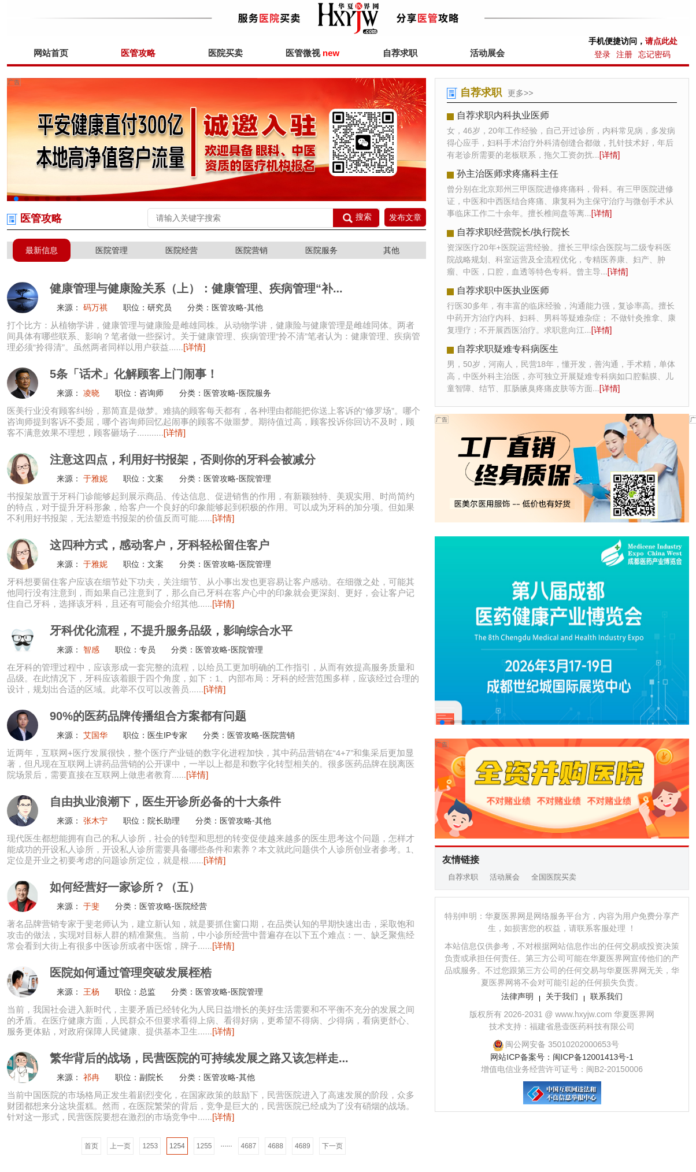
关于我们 (562, 996)
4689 (302, 1146)
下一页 (332, 1146)
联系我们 (606, 996)
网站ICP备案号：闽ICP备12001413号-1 (561, 1057)
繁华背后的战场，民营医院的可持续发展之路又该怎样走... (199, 1058)
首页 (91, 1146)
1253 (150, 1146)
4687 (249, 1146)
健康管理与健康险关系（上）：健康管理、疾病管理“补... (196, 288)
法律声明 (517, 996)
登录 (602, 54)
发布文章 (405, 217)
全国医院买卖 (553, 877)
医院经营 (181, 250)
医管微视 (312, 53)
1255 (204, 1146)
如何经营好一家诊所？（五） (125, 887)
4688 (275, 1146)
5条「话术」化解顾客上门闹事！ (134, 374)
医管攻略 (138, 53)
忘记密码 (654, 54)
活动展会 (487, 53)
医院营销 (251, 250)
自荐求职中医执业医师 (503, 290)
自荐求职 (400, 53)
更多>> (520, 93)
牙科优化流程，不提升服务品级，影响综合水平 (171, 630)
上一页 (120, 1146)
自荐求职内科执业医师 (503, 115)
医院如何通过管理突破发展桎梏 (131, 972)
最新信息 (41, 250)
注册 (624, 54)
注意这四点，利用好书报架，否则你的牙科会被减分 (183, 459)
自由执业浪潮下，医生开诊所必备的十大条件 (165, 801)
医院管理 (111, 250)
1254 (177, 1146)
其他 (391, 250)
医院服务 (321, 250)
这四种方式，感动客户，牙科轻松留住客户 (159, 545)
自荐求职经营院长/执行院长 (513, 232)
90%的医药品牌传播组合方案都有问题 (148, 716)
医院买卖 (225, 53)
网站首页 (51, 53)
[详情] (194, 347)
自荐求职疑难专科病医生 (507, 349)
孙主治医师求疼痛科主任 (507, 174)
